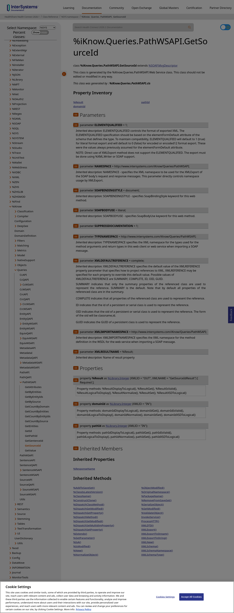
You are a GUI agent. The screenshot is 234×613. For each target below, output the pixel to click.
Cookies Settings (165, 600)
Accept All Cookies (191, 600)
